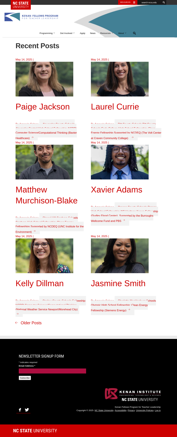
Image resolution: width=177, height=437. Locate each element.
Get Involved (67, 33)
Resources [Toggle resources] (125, 2)
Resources (107, 33)
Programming (47, 33)
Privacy (131, 410)
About (122, 33)
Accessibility (120, 410)
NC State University (104, 410)
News (93, 33)
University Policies (145, 410)
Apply (82, 33)
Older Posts (31, 323)
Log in (158, 410)
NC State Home (22, 2)
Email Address (27, 366)
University (35, 430)
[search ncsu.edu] (149, 2)
